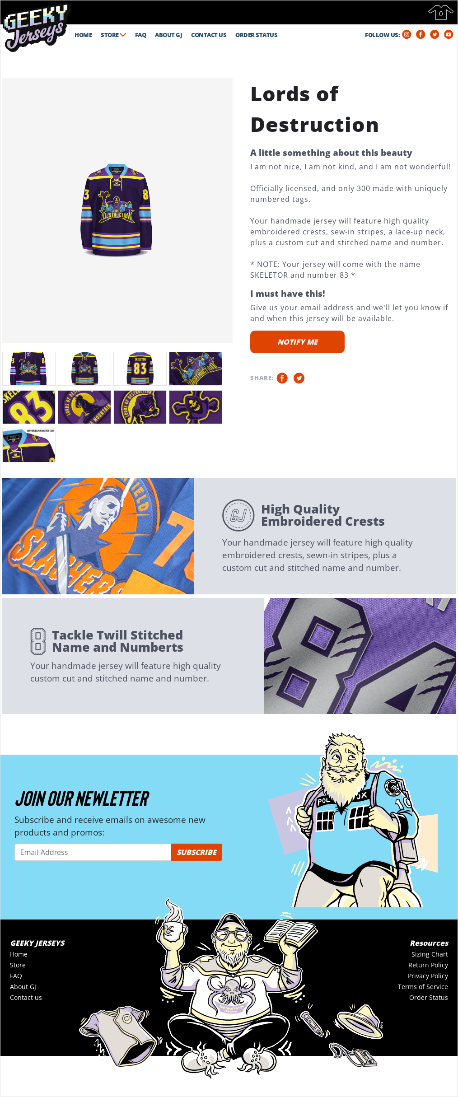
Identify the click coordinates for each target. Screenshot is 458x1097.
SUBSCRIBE (196, 852)
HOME (83, 35)
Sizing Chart (429, 954)
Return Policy (428, 965)
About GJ (23, 986)
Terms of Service (423, 986)
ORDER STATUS (256, 35)
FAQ (140, 35)
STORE (113, 35)
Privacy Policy (428, 975)
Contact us (26, 997)
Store (18, 965)
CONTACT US (208, 35)
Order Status (428, 997)
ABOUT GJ (168, 35)
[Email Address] (92, 852)
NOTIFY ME (297, 342)
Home (19, 954)
